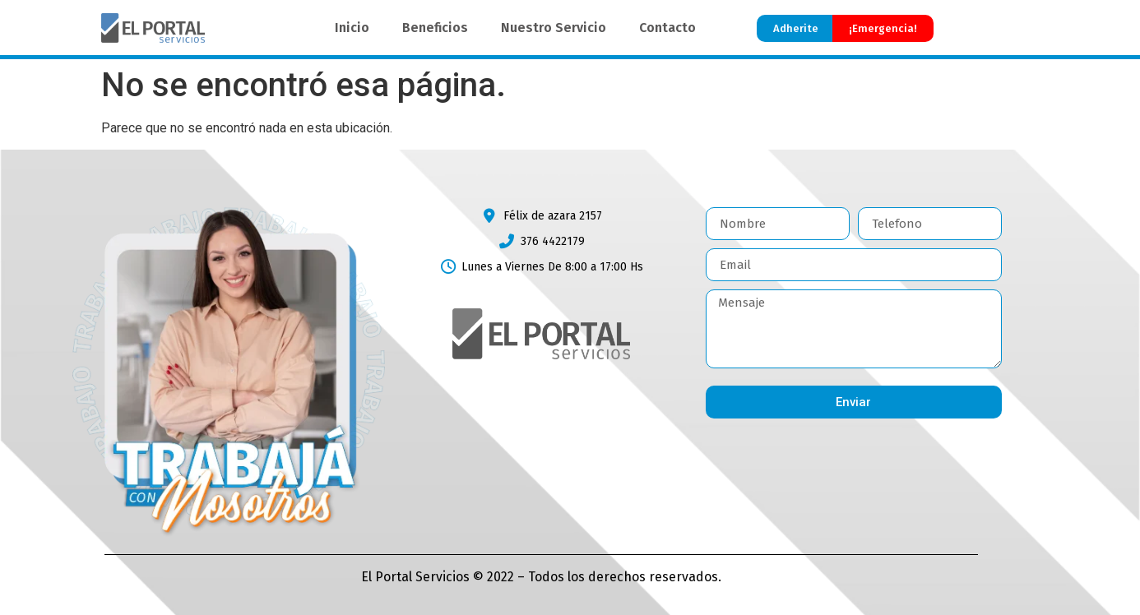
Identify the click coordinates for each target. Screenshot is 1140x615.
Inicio (352, 27)
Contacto (667, 27)
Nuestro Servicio (553, 27)
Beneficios (435, 27)
